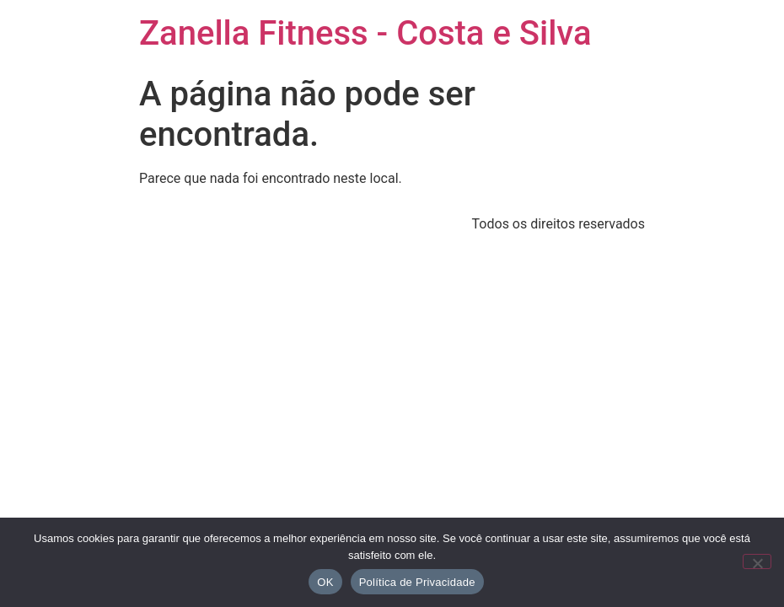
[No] (757, 561)
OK (325, 582)
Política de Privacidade (417, 582)
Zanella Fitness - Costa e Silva (365, 33)
